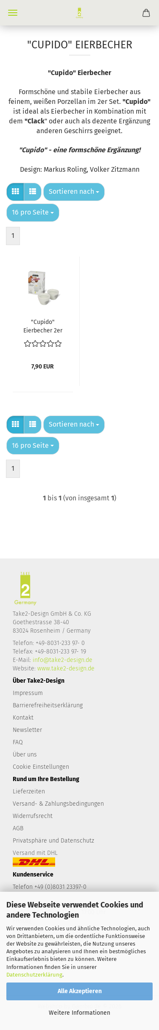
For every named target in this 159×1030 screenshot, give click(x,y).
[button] (15, 192)
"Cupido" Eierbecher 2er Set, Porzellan (42, 325)
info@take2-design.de (62, 660)
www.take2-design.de (66, 668)
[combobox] (74, 192)
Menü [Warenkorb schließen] (12, 12)
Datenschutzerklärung (34, 974)
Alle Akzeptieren (80, 991)
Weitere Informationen (79, 1012)
